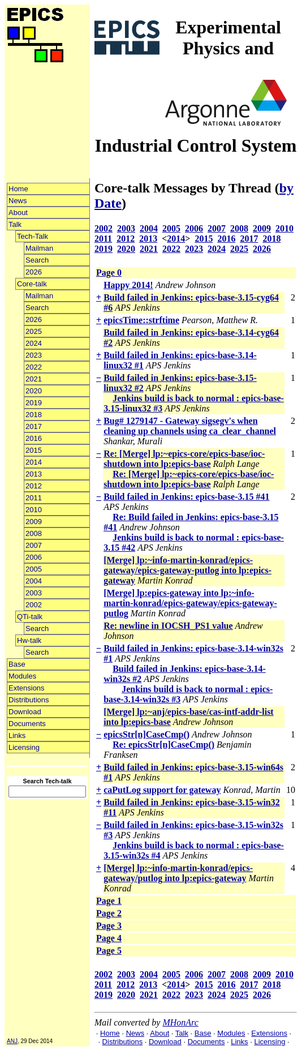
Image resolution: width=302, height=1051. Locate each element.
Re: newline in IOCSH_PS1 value (167, 625)
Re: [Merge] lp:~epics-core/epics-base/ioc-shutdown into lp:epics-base (184, 459)
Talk (14, 224)
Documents (27, 723)
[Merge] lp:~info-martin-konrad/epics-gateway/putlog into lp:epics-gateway (178, 873)
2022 (33, 367)
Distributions (28, 700)
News (17, 200)
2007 (33, 545)
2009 (33, 521)
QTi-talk (29, 616)
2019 (33, 402)
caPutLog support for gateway (162, 790)
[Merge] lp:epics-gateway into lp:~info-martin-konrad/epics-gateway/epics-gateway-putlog (190, 603)
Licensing (24, 747)
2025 (33, 331)
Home (18, 189)
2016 (33, 438)
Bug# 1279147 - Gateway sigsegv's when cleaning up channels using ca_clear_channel (189, 426)
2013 (33, 474)
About (18, 212)
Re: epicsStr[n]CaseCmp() (163, 744)
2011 (33, 498)
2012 (33, 486)
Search (37, 260)
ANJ (12, 1041)
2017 (33, 426)
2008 (33, 533)
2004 (33, 581)
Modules (22, 676)
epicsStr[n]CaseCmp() (146, 734)
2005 (33, 569)
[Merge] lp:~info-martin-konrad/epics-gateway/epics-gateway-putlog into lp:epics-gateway (187, 570)
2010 (33, 509)
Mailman (39, 248)
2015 (33, 450)
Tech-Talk (32, 236)
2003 (33, 593)
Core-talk (32, 284)
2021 (33, 379)
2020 (33, 391)
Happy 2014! (128, 285)
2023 (33, 355)
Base (16, 664)
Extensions (26, 688)
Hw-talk (29, 640)
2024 (33, 343)
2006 (33, 557)
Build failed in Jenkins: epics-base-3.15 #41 (186, 496)
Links (16, 735)
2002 (33, 604)
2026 (33, 272)
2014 (33, 462)
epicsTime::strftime (141, 320)
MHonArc (180, 1022)
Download (24, 711)
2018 (33, 414)
